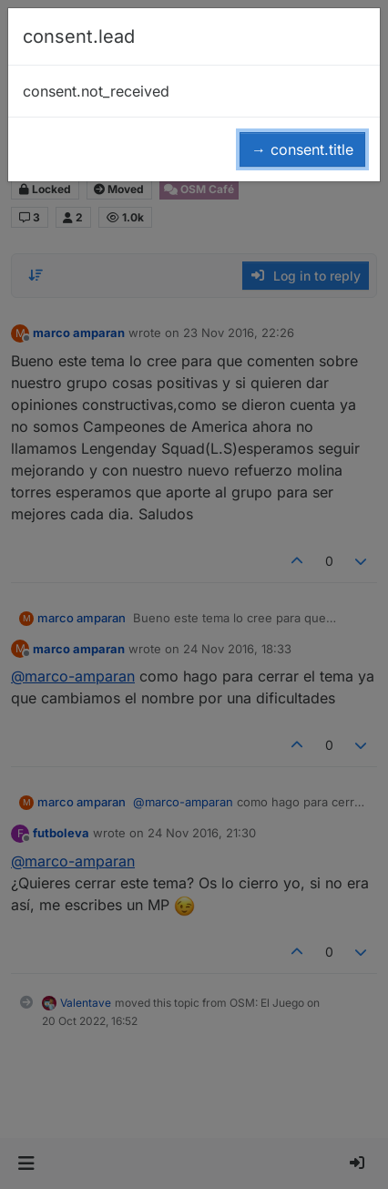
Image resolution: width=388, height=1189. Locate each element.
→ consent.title (302, 149)
